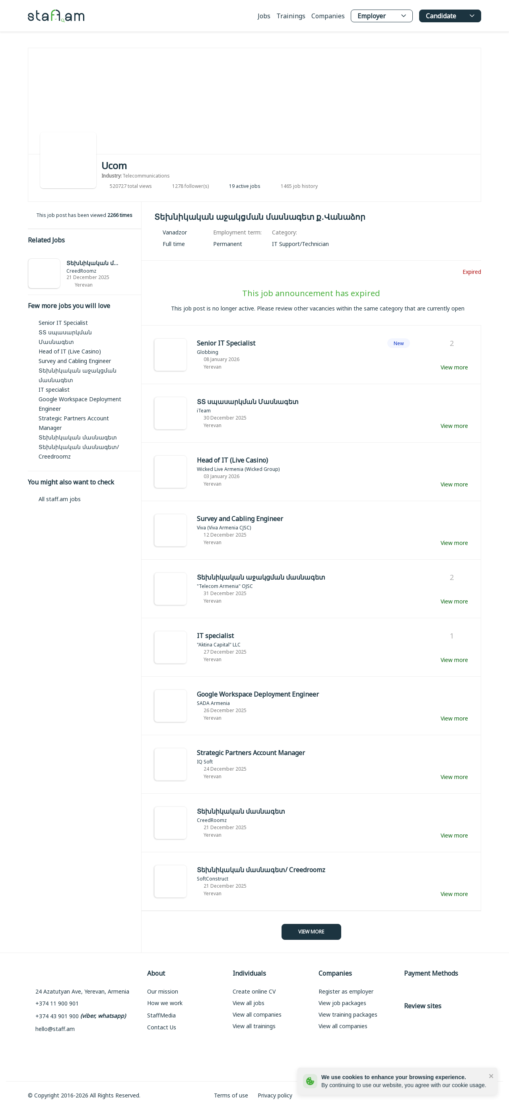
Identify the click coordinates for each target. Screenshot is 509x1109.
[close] (491, 1075)
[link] (84, 273)
